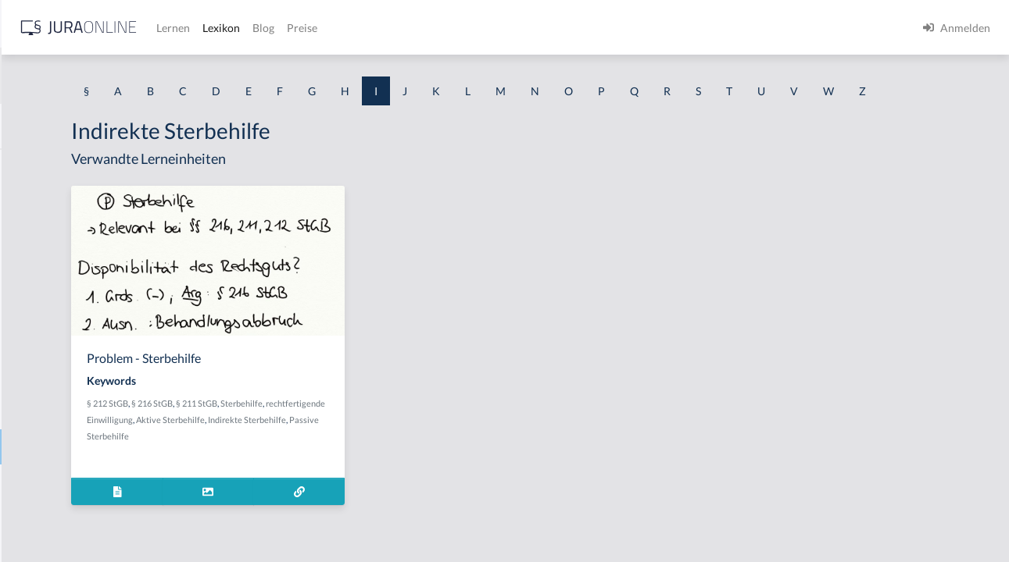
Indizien (32, 482)
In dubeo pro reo (53, 341)
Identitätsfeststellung (64, 166)
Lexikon (469, 27)
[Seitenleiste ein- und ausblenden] (225, 23)
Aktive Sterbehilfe (422, 448)
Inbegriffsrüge (47, 376)
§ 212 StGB (298, 432)
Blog (512, 27)
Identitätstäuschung (61, 201)
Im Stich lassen (48, 271)
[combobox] (125, 75)
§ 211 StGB (387, 432)
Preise (550, 27)
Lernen (421, 27)
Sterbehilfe (432, 432)
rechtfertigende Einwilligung (331, 448)
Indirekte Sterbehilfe (62, 447)
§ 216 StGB (342, 432)
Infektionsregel (49, 517)
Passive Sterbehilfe (395, 465)
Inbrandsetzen (47, 411)
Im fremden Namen (59, 236)
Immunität (38, 306)
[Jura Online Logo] (327, 28)
